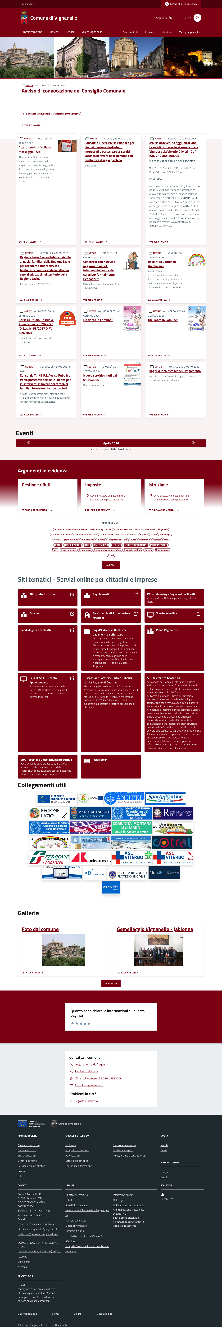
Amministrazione (32, 32)
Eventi (164, 1177)
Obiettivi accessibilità (76, 1195)
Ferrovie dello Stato (75, 1220)
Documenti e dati (27, 1150)
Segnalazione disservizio (126, 1218)
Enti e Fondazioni (27, 1155)
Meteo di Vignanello (76, 1226)
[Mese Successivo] (193, 442)
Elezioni (144, 534)
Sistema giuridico (159, 544)
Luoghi (164, 1172)
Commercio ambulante (86, 534)
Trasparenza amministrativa (107, 549)
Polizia (87, 544)
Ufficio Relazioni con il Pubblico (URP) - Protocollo (39, 1253)
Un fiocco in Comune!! (98, 320)
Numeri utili (24, 1267)
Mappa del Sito (104, 1314)
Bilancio (138, 529)
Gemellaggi (165, 534)
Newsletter (167, 1199)
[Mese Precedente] (28, 442)
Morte (167, 539)
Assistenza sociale (123, 529)
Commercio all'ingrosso (156, 529)
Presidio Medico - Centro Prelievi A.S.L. (85, 1236)
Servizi (70, 32)
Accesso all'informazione (66, 529)
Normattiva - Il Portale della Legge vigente (87, 1212)
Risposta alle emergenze (136, 544)
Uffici (20, 1176)
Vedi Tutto (111, 983)
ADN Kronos (71, 1241)
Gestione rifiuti (130, 32)
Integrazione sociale (117, 539)
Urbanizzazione (162, 549)
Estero (153, 534)
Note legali (119, 1200)
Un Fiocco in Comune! (163, 320)
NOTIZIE (29, 85)
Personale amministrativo (31, 1166)
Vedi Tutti (111, 565)
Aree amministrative (29, 1145)
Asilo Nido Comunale (76, 1205)
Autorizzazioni (72, 1155)
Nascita (58, 544)
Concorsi (133, 534)
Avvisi (164, 1150)
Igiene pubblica (70, 539)
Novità (54, 32)
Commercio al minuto (61, 534)
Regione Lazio (27, 3)
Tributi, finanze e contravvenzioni (130, 1155)
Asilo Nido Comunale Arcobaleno (162, 264)
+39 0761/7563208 (39, 1211)
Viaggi (111, 555)
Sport (55, 549)
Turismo (148, 549)
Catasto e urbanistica (76, 1161)
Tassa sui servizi (68, 549)
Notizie (164, 1145)
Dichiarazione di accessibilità (128, 1205)
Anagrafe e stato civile (77, 1150)
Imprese (101, 539)
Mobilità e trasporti (123, 1150)
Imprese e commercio (124, 1145)
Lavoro (133, 539)
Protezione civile (101, 544)
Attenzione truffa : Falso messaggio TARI (35, 149)
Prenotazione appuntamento (128, 1222)
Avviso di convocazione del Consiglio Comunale (73, 91)
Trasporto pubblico (133, 549)
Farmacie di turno (74, 1231)
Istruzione (167, 32)
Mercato (157, 539)
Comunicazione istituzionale (113, 534)
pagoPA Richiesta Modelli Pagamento (175, 371)
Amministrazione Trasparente (128, 1210)
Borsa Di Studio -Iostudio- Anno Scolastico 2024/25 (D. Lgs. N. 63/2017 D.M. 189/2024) (36, 326)
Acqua (84, 529)
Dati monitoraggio (27, 1314)
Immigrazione (87, 539)
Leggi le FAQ (119, 1214)
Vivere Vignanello (92, 32)
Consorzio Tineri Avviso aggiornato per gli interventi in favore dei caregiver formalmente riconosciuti (99, 270)
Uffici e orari (24, 1262)
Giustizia (56, 539)
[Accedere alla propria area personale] (181, 4)
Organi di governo (27, 1161)
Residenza (116, 544)
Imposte (149, 32)
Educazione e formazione (78, 1166)
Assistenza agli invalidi (100, 529)
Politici (21, 1171)
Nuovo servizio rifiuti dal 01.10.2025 (100, 377)
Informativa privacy (123, 1195)
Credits (77, 1314)
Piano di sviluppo (73, 544)
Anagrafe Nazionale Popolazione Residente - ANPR (87, 1248)
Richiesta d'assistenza (124, 1226)
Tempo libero (85, 549)
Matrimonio (144, 539)
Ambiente (70, 1145)
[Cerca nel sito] (196, 18)
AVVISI (157, 138)
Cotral (68, 1200)
